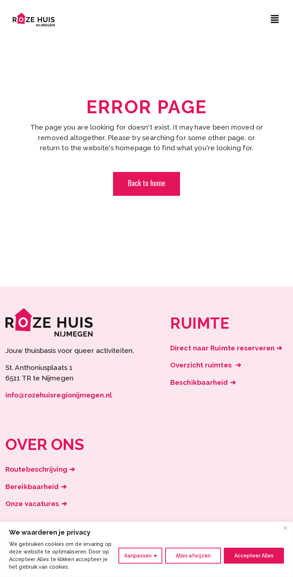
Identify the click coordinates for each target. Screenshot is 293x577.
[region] (146, 549)
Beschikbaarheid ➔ (203, 382)
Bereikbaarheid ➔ (36, 486)
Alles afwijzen (193, 556)
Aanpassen (137, 556)
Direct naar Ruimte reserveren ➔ (226, 348)
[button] (275, 19)
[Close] (285, 527)
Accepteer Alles (253, 556)
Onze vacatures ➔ (36, 503)
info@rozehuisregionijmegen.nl (58, 395)
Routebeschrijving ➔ (40, 469)
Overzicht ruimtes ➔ (205, 365)
